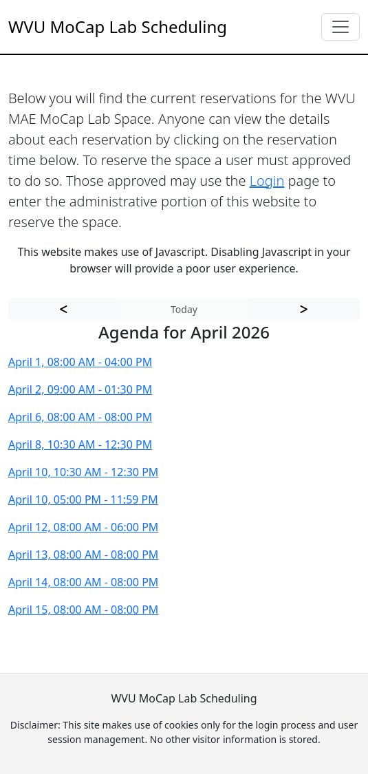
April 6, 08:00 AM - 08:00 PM (80, 416)
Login (267, 180)
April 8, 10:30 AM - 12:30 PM (80, 444)
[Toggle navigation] (340, 27)
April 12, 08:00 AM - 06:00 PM (83, 527)
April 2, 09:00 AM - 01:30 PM (80, 389)
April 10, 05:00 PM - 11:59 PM (83, 499)
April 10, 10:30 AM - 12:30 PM (83, 472)
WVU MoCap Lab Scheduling (117, 26)
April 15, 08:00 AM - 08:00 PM (83, 609)
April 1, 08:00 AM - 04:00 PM (80, 361)
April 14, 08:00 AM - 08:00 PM (83, 582)
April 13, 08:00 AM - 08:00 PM (83, 554)
